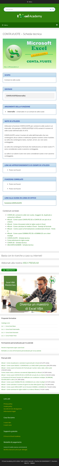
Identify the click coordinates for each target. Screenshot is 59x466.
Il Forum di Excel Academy (12, 436)
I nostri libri (7, 422)
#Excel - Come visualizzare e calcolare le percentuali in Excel (20, 363)
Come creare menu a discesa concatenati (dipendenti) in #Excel (21, 372)
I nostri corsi (8, 425)
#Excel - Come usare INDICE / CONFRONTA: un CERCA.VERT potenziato (23, 365)
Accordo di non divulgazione (13, 409)
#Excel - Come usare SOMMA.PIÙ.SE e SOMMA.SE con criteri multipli (23, 382)
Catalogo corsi (5, 323)
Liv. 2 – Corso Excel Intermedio (10, 329)
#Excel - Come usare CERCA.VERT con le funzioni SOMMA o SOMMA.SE (23, 387)
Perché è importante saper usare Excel (12, 347)
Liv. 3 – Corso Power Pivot (9, 336)
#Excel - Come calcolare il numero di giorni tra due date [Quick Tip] (22, 384)
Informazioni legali (10, 411)
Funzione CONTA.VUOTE (13, 203)
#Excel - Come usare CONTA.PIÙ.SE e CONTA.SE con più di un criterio (23, 375)
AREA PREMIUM (31, 262)
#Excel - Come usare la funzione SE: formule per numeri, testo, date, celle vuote (26, 368)
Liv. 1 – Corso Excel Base (8, 326)
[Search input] (27, 9)
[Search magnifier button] (53, 9)
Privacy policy (8, 404)
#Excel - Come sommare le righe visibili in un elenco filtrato (20, 389)
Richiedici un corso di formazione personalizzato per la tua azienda (21, 351)
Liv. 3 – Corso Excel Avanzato (9, 332)
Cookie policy (8, 406)
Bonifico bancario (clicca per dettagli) (15, 449)
